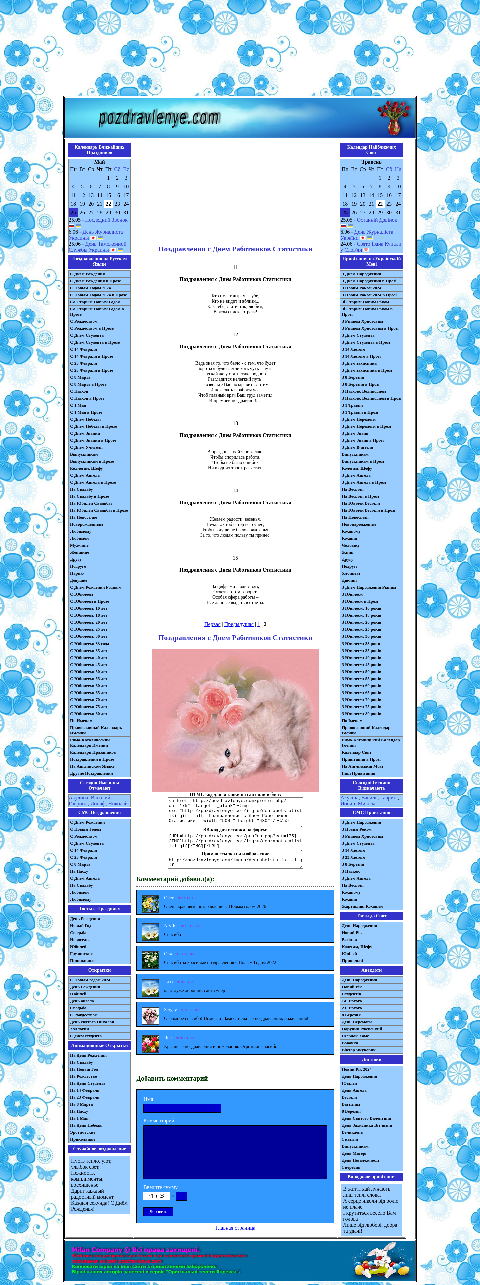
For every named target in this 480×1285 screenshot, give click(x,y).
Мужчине (79, 545)
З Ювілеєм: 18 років (361, 615)
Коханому (351, 531)
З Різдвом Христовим (362, 321)
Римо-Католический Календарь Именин (90, 742)
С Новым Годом (85, 829)
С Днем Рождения (87, 273)
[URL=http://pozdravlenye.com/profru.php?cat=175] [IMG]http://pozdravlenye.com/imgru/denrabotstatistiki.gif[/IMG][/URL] (235, 842)
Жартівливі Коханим (362, 906)
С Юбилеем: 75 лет (88, 706)
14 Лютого (352, 1000)
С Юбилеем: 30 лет (88, 636)
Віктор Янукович (359, 1049)
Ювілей (349, 953)
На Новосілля (355, 517)
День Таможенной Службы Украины (97, 247)
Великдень (352, 1132)
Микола (366, 803)
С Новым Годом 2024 (90, 287)
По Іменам (352, 720)
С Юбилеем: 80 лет (88, 713)
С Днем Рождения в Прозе (95, 280)
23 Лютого (352, 1007)
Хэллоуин (79, 1028)
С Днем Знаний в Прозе (93, 440)
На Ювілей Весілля (361, 503)
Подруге (78, 566)
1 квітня (350, 1139)
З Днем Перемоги (359, 419)
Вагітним (351, 1104)
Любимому (80, 531)
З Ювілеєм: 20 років (361, 622)
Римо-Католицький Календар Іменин (371, 742)
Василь (369, 797)
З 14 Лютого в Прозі (361, 356)
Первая (212, 624)
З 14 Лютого (353, 349)
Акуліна (349, 797)
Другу (76, 559)
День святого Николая (92, 1021)
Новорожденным (86, 524)
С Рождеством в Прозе (92, 328)
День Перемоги (357, 1021)
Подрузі (349, 566)
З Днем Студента (358, 335)
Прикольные (82, 960)
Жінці (347, 552)
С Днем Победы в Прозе (93, 426)
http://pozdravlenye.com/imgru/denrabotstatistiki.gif (235, 863)
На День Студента (87, 1083)
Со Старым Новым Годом (95, 301)
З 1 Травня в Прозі (360, 412)
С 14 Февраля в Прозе (91, 356)
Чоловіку (351, 545)
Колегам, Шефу (357, 468)
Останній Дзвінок (377, 220)
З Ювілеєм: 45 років (361, 664)
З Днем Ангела (356, 475)
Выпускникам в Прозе (92, 461)
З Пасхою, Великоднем (364, 391)
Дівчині (349, 580)
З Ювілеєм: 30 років (361, 636)
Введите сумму (160, 1187)
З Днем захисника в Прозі (367, 370)
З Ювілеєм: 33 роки (361, 643)
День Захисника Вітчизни (367, 1125)
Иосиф (98, 803)
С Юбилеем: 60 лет (88, 685)
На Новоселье (83, 517)
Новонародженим (359, 524)
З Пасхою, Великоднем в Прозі (371, 398)
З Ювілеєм (352, 594)
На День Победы (86, 1125)
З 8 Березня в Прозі (360, 384)
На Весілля (352, 489)
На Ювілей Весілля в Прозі (368, 510)
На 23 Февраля (84, 1097)
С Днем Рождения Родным (96, 587)
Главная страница (235, 1228)
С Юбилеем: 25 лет (88, 629)
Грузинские (81, 953)
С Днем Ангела (85, 475)
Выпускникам (84, 454)
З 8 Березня (353, 377)
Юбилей (78, 946)
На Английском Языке (92, 766)
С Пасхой (79, 391)
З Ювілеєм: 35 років (361, 650)
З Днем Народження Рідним (369, 587)
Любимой (79, 538)
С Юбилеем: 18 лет (88, 615)
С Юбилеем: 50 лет (88, 671)
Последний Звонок (106, 220)
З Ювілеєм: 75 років (361, 706)
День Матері (354, 1153)
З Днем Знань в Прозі (363, 440)
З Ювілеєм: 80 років (361, 713)
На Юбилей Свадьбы (91, 503)
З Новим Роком (357, 829)
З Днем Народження (361, 273)
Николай (118, 803)
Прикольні (352, 960)
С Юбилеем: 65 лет (88, 692)
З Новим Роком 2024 (361, 287)
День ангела (82, 1000)
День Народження (359, 925)
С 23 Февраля (83, 363)
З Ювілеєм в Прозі (360, 601)
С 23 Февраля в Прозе (91, 370)
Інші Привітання (358, 773)
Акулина (78, 797)
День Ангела (354, 1090)
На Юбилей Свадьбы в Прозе (99, 510)
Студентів (351, 993)
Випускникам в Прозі (363, 461)
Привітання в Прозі (361, 759)
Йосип (347, 803)
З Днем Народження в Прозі (369, 280)
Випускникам (355, 454)
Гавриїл (389, 797)
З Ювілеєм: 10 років (361, 608)
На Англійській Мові (362, 766)
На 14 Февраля (84, 1090)
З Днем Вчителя (357, 447)
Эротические (82, 1132)
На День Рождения (88, 1055)
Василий (101, 797)
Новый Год (80, 925)
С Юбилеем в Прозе (89, 601)
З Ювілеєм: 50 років (361, 671)
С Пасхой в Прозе (87, 398)
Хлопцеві (351, 573)
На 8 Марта (81, 1104)
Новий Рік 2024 (357, 1069)
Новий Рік (352, 932)
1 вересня (351, 1167)
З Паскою (351, 871)
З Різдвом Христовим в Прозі (370, 328)
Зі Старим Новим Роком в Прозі (367, 311)
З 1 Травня (352, 405)
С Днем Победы (85, 419)
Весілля (349, 939)
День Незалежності (360, 1160)
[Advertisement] (240, 49)
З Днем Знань (355, 433)
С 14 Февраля (83, 349)
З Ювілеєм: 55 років (361, 678)
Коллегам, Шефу (86, 468)
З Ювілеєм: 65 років (361, 692)
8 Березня (351, 1014)
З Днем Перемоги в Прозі (366, 426)
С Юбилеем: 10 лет (88, 608)
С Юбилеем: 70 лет (88, 699)
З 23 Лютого (353, 857)
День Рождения (85, 918)
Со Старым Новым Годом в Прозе (97, 311)
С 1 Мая (78, 405)
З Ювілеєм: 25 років (361, 629)
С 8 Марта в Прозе (88, 384)
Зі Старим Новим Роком (365, 301)
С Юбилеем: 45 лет (88, 664)
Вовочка (350, 1042)
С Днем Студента (87, 335)
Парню (77, 573)
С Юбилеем (81, 594)
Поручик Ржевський (362, 1028)
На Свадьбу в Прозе (89, 496)
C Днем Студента (87, 843)
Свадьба (78, 932)
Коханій (349, 538)
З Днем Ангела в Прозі (364, 482)
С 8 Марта (80, 377)
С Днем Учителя (86, 447)
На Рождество (83, 1076)
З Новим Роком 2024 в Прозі (369, 294)
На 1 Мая (79, 1118)
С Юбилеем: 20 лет (88, 622)
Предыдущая (239, 624)
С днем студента (86, 1035)
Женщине (79, 552)
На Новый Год (84, 1069)
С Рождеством (84, 321)
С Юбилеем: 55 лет (88, 678)
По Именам (81, 720)
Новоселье (80, 939)
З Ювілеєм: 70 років (361, 699)
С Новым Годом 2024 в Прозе (98, 294)
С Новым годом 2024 (90, 979)
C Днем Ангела (85, 878)
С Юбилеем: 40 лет (88, 657)
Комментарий (158, 1120)
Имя (148, 1099)
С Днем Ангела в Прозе (93, 482)
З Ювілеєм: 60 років (361, 685)
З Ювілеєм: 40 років (361, 657)
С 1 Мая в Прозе (86, 412)
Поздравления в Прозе (92, 759)
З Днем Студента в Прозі (366, 342)
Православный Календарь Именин (96, 730)
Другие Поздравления (91, 773)
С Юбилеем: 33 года (89, 643)
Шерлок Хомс (355, 1035)
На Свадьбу (81, 489)
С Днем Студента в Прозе (95, 342)
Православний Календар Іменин (366, 730)
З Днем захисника (359, 363)
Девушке (78, 580)
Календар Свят (357, 752)
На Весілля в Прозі (360, 496)
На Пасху (79, 871)
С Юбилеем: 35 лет (88, 650)
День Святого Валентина (366, 1118)
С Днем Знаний (85, 433)
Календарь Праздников (93, 752)
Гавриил (78, 803)
